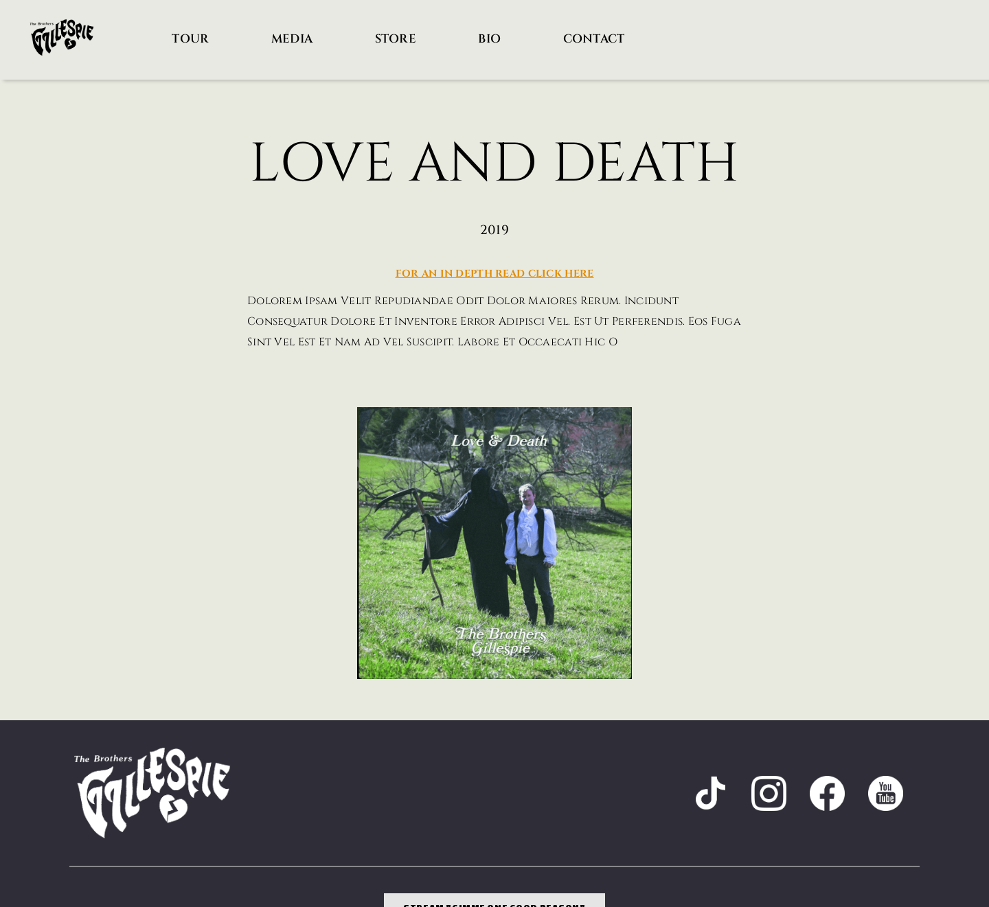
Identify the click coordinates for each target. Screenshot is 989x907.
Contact (594, 39)
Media (291, 39)
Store (395, 39)
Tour (190, 39)
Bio (489, 39)
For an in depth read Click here (495, 273)
